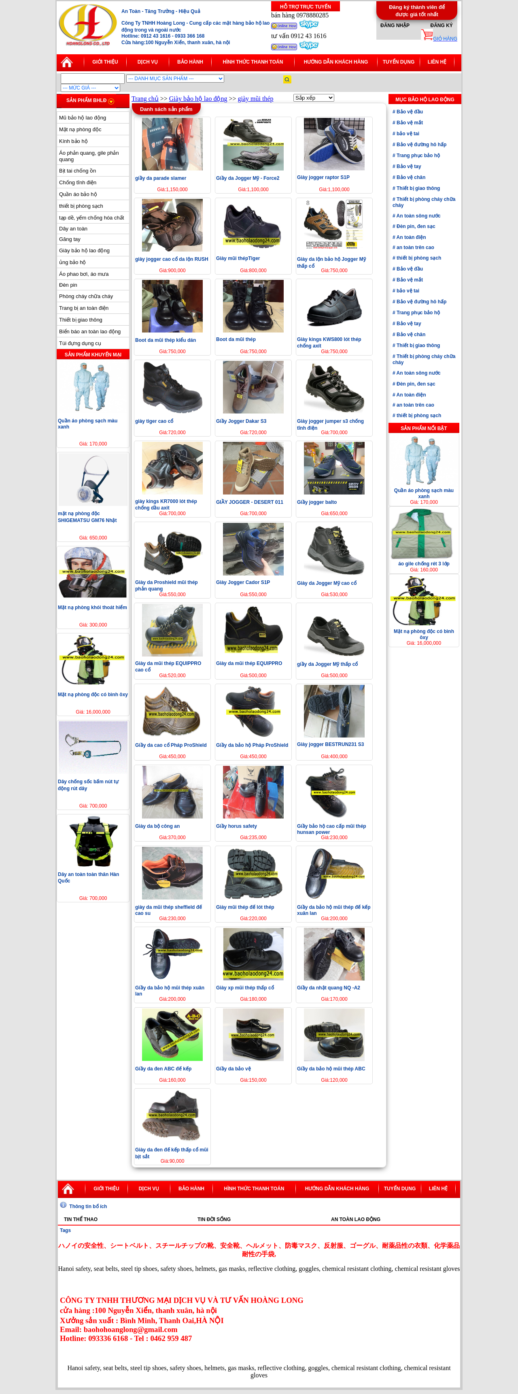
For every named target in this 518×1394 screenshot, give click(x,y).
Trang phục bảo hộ (417, 155)
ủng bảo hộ (72, 262)
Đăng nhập (395, 25)
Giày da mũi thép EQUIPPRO (249, 663)
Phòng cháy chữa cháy (86, 296)
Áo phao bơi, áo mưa (84, 274)
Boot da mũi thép (236, 339)
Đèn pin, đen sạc (415, 226)
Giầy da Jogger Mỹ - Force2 (247, 178)
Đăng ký (441, 25)
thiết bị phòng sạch (81, 206)
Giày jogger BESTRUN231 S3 (330, 744)
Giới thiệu (105, 62)
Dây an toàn (73, 229)
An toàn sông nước (418, 216)
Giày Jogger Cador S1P (243, 582)
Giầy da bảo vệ (233, 1069)
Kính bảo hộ (73, 141)
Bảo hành (190, 62)
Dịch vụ (148, 62)
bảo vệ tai (407, 133)
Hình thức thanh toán (253, 62)
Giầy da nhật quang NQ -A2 (328, 988)
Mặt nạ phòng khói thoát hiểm (92, 607)
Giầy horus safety (236, 826)
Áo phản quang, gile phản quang (89, 156)
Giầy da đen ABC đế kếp (163, 1069)
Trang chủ (145, 98)
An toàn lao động (355, 1219)
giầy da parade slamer (160, 178)
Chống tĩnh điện (77, 182)
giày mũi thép (256, 98)
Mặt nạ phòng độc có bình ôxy (93, 694)
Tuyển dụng (399, 62)
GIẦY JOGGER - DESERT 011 (249, 502)
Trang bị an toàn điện (83, 308)
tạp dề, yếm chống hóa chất (91, 218)
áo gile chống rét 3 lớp (424, 564)
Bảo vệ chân (410, 177)
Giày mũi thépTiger (238, 258)
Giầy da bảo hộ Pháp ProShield (252, 745)
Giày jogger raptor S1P (323, 177)
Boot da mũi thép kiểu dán (165, 340)
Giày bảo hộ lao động (84, 250)
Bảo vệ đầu (409, 112)
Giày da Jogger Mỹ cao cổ (327, 583)
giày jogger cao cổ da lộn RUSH (171, 259)
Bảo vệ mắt (409, 123)
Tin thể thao (81, 1219)
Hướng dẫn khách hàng (336, 62)
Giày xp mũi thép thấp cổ (245, 988)
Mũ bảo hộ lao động (82, 118)
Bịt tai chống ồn (77, 171)
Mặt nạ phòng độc (80, 129)
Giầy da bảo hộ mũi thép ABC (331, 1069)
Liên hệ (437, 62)
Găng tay (70, 239)
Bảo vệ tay (408, 166)
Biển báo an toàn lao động (90, 331)
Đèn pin (68, 285)
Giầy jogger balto (317, 502)
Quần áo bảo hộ (78, 194)
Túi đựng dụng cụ (80, 343)
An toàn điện (410, 237)
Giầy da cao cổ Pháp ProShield (171, 745)
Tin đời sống (214, 1219)
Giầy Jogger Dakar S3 (241, 421)
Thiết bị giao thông (80, 320)
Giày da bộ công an (157, 826)
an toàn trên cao (414, 247)
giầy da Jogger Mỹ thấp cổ (327, 664)
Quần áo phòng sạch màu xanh (424, 493)
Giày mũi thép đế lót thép (245, 907)
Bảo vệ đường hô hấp (421, 144)
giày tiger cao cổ (154, 421)
